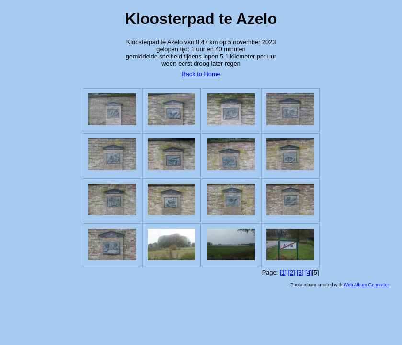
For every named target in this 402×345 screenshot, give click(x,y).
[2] (291, 272)
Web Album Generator (366, 284)
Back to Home (201, 74)
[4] (308, 272)
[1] (283, 272)
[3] (300, 272)
